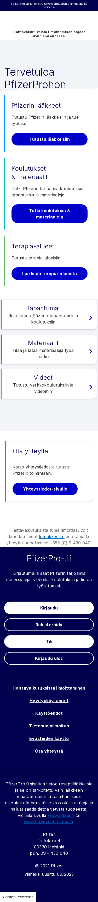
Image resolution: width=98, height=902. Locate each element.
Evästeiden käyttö (49, 738)
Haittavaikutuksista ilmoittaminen (49, 688)
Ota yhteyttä (49, 751)
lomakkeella (52, 536)
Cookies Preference (18, 897)
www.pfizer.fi (61, 815)
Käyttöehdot (49, 713)
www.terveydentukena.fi (48, 821)
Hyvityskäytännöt (49, 700)
